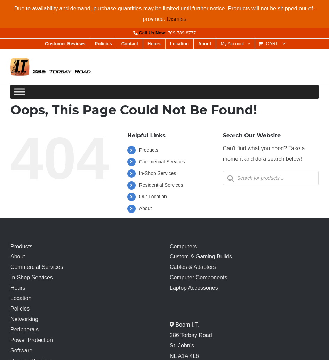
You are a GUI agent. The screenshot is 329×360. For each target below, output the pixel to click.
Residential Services (161, 185)
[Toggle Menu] (19, 92)
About (145, 208)
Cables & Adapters (193, 267)
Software (21, 350)
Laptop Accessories (194, 288)
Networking (24, 319)
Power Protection (31, 340)
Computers (183, 246)
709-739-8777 (182, 32)
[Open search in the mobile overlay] (271, 178)
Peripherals (24, 330)
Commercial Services (162, 162)
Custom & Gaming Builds (201, 256)
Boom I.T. (186, 325)
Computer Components (198, 277)
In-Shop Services (157, 173)
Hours (17, 288)
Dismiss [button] (176, 19)
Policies (20, 309)
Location (21, 298)
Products (148, 150)
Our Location (153, 196)
